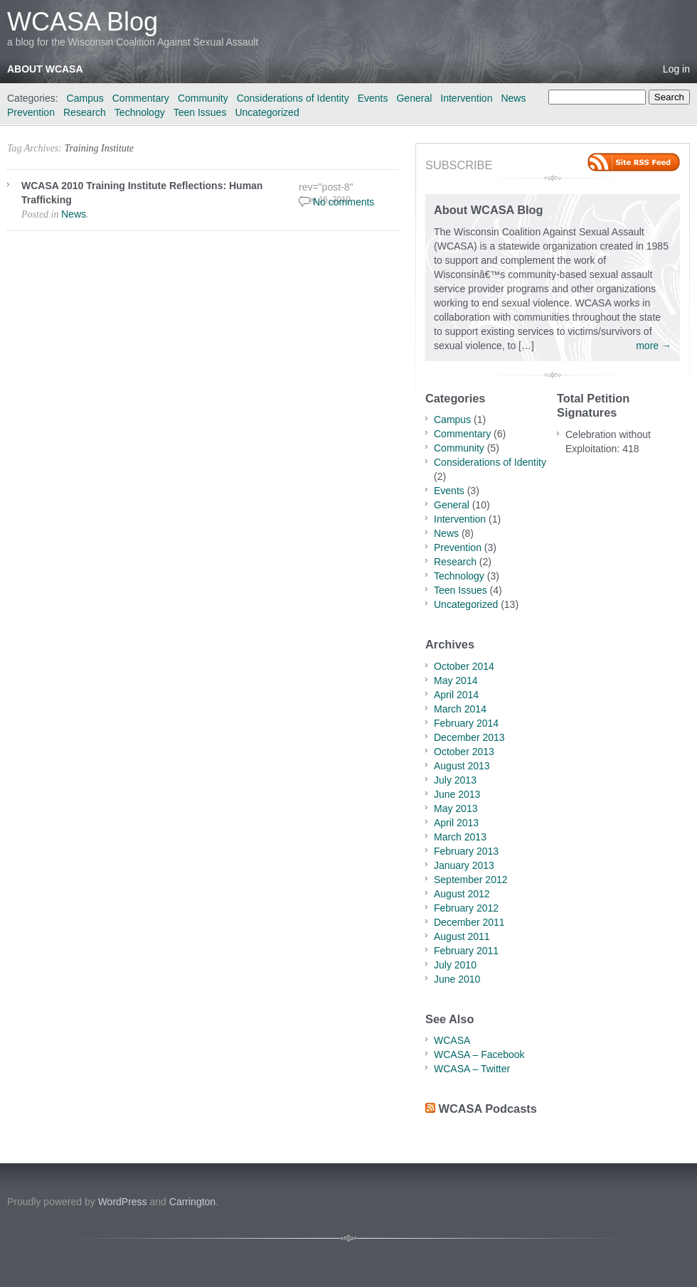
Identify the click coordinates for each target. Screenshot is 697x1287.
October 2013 (464, 751)
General (414, 98)
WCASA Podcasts (488, 1108)
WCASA (452, 1040)
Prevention (31, 112)
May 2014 (455, 680)
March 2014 (460, 709)
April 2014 (456, 694)
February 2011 (466, 950)
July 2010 (455, 965)
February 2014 (466, 723)
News (513, 98)
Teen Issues (200, 112)
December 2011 (469, 922)
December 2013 (469, 737)
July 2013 (455, 780)
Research (84, 112)
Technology (140, 112)
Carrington (192, 1201)
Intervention (466, 98)
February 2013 (466, 851)
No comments (343, 202)
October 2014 (464, 666)
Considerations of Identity (293, 98)
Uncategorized (267, 112)
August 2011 (462, 936)
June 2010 (457, 979)
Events (373, 98)
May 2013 (455, 808)
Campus (85, 98)
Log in (676, 69)
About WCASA (45, 69)
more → (653, 345)
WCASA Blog (82, 21)
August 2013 (462, 765)
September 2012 (471, 879)
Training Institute (99, 148)
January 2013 (464, 865)
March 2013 (460, 837)
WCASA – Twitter (472, 1068)
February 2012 (466, 908)
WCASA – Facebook (479, 1054)
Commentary (140, 98)
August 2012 (462, 893)
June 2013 (457, 794)
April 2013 (456, 822)
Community (203, 98)
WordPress (122, 1201)
